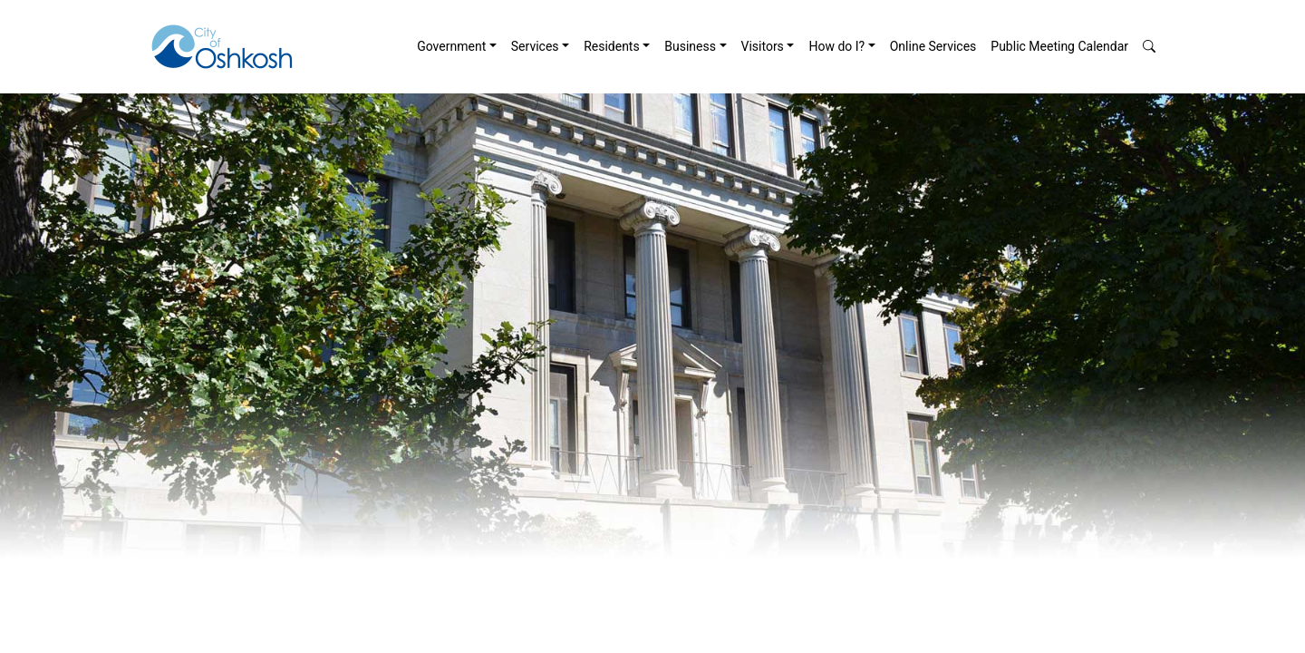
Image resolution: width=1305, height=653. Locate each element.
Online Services (933, 46)
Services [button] (535, 46)
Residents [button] (612, 46)
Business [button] (690, 46)
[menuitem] (457, 46)
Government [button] (451, 46)
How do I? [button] (836, 46)
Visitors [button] (762, 46)
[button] (1149, 46)
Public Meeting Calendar (1059, 46)
